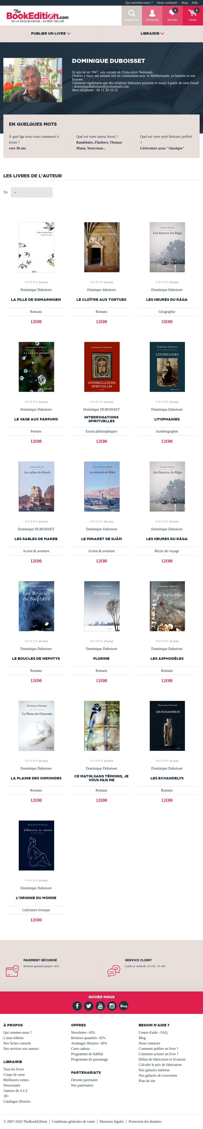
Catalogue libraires (16, 1101)
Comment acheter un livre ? (158, 1054)
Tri (5, 192)
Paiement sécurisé (40, 960)
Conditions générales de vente (73, 1121)
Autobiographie (167, 431)
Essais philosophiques (101, 431)
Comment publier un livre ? (158, 1048)
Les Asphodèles (167, 658)
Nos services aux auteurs (21, 1048)
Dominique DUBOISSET (101, 409)
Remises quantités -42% (88, 1038)
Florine (101, 658)
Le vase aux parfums (36, 419)
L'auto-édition (13, 1038)
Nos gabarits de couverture (158, 1075)
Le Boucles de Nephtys (36, 658)
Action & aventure (36, 551)
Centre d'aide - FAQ (153, 1032)
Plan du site (147, 1081)
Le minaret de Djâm (101, 539)
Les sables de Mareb (36, 539)
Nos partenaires (82, 1085)
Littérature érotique (36, 910)
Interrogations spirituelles (101, 419)
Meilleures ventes (16, 1080)
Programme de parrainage (89, 1059)
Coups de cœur (14, 1074)
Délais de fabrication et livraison (162, 1059)
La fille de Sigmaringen (36, 299)
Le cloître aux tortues (101, 299)
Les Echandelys (167, 778)
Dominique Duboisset (36, 290)
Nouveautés (11, 1085)
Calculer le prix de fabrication (160, 1065)
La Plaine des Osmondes (36, 778)
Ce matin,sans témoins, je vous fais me (101, 778)
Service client (138, 960)
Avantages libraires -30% (89, 1043)
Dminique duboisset (101, 290)
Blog (185, 2)
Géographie (167, 312)
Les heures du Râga (167, 299)
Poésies (36, 431)
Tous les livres (13, 1069)
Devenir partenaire (84, 1080)
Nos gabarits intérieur (154, 1070)
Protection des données (145, 1121)
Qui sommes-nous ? (139, 2)
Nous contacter (167, 2)
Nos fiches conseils (17, 1043)
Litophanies (167, 419)
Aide (195, 2)
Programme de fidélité (87, 1054)
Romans (36, 312)
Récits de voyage (167, 551)
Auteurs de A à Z (15, 1091)
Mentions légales (111, 1121)
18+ (6, 1096)
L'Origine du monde (36, 898)
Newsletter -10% (83, 1032)
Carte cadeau (80, 1048)
